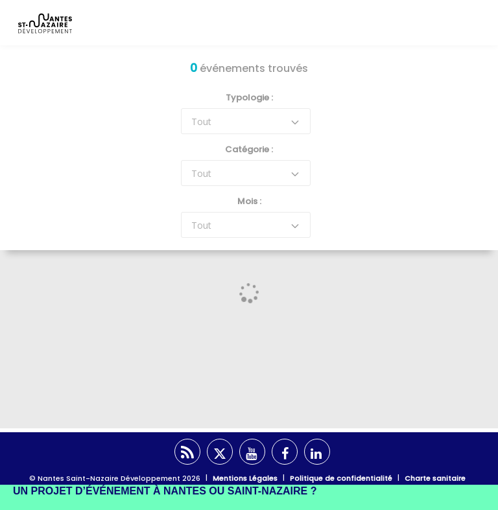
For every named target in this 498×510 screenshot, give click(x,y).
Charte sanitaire (435, 478)
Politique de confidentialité (341, 478)
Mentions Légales (245, 478)
